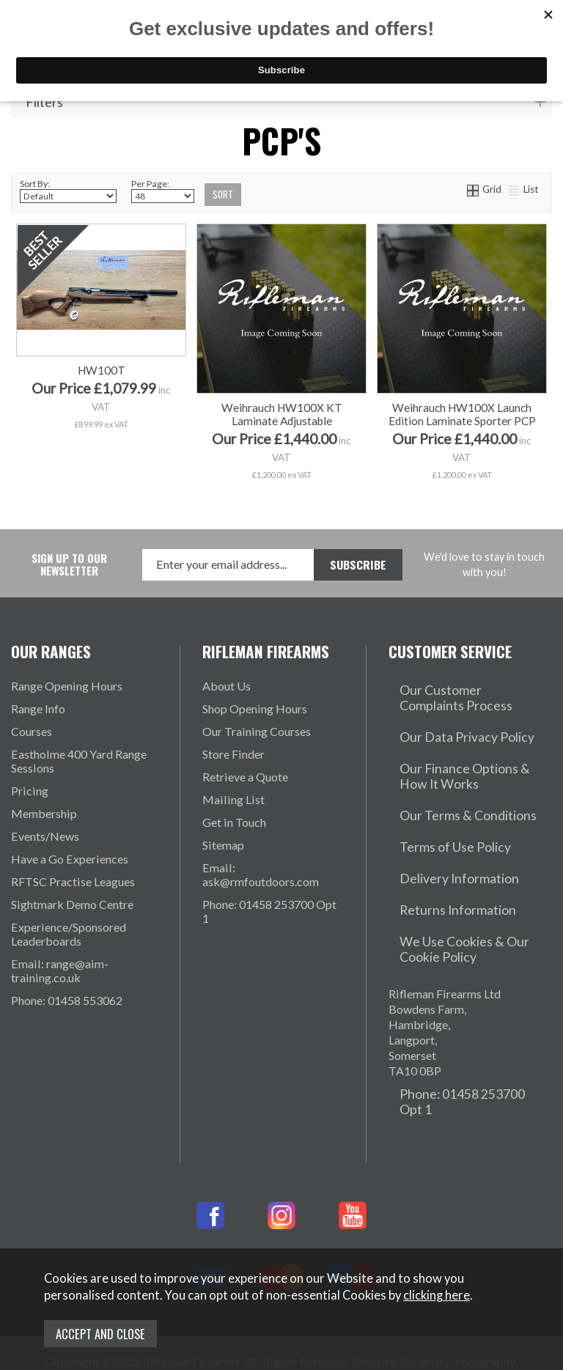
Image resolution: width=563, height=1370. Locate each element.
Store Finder (233, 754)
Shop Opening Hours (254, 708)
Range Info (38, 708)
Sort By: (68, 191)
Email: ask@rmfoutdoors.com (260, 874)
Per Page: (162, 191)
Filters (44, 103)
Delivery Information (442, 827)
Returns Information (439, 850)
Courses (31, 731)
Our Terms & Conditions (450, 782)
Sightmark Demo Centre (72, 904)
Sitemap (223, 845)
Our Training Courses (256, 731)
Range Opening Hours (66, 686)
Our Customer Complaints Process (455, 693)
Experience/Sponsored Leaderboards (68, 934)
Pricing (29, 791)
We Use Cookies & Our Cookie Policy (467, 880)
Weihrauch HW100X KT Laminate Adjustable (281, 414)
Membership (44, 813)
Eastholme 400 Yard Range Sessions (79, 761)
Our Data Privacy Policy (450, 722)
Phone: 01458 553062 (66, 1000)
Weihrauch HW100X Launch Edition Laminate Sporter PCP (462, 414)
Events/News (45, 836)
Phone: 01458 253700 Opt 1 (269, 911)
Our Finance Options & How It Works (465, 752)
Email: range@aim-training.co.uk (59, 970)
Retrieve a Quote (245, 777)
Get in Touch (234, 822)
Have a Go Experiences (69, 859)
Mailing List (233, 799)
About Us (226, 686)
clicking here (436, 1298)
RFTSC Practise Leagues (73, 881)
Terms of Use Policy (439, 804)
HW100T (101, 407)
